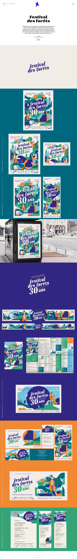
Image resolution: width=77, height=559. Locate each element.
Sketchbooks (12, 3)
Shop (4, 4)
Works (8, 3)
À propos (4, 3)
